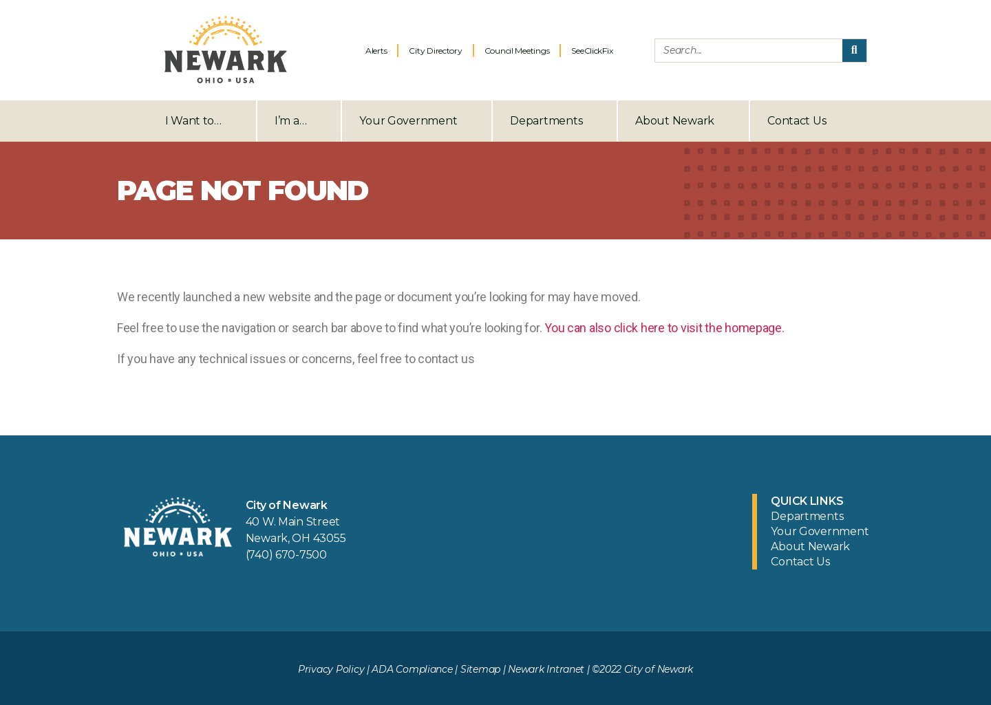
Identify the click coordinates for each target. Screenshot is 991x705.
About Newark (683, 121)
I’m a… (299, 121)
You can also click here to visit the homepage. (664, 328)
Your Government (416, 121)
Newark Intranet (546, 669)
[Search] (854, 50)
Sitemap (480, 669)
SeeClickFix (591, 50)
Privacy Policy (331, 669)
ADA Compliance (412, 669)
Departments (554, 121)
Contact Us (796, 120)
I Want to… (202, 121)
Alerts (376, 50)
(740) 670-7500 (286, 554)
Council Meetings (517, 50)
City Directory (435, 50)
